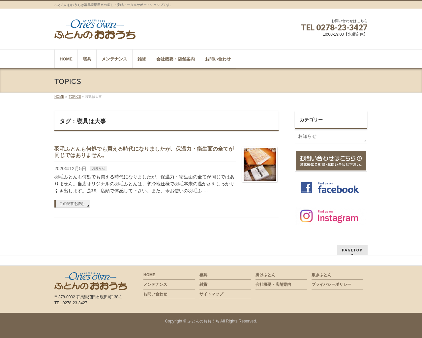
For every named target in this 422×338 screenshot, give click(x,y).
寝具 (203, 275)
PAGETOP (352, 250)
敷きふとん (321, 275)
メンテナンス (155, 284)
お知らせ (98, 168)
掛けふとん (265, 275)
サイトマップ (211, 294)
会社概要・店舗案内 (273, 284)
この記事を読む (72, 204)
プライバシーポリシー (331, 284)
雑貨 (203, 284)
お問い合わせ (155, 294)
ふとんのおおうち (203, 321)
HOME (149, 275)
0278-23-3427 (342, 27)
